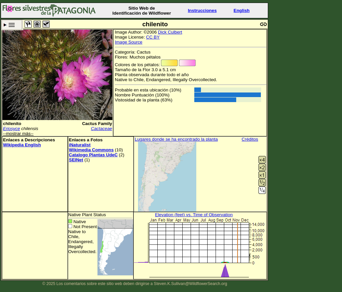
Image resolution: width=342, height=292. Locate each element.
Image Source (128, 42)
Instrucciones (202, 10)
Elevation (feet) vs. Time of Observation (194, 214)
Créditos (250, 139)
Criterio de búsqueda (12, 25)
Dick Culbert (170, 32)
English (242, 10)
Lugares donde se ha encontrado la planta (176, 139)
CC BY (153, 37)
